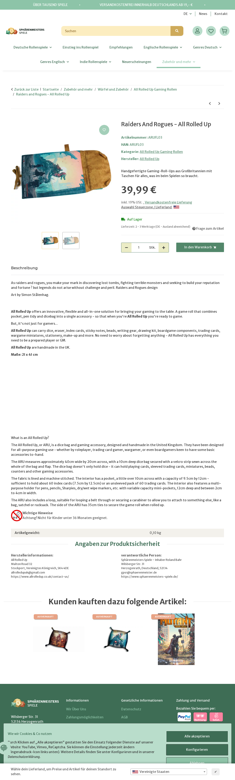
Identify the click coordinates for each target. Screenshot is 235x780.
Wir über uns (76, 709)
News (203, 14)
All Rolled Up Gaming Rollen (161, 152)
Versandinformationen (84, 725)
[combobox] (168, 772)
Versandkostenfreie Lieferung (168, 202)
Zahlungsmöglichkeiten (85, 717)
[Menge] (138, 247)
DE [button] (186, 14)
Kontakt (221, 14)
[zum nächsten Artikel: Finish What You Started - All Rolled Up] (219, 104)
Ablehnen (193, 762)
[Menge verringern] (126, 247)
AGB (124, 717)
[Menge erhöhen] (164, 247)
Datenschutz (131, 709)
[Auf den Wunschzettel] (104, 130)
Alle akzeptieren (193, 739)
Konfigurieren (194, 750)
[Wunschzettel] (211, 30)
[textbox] (169, 772)
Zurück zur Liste (26, 89)
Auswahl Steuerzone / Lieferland (150, 207)
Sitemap (127, 725)
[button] (197, 30)
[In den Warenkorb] (14, 118)
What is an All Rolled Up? (30, 438)
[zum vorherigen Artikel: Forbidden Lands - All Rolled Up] (210, 104)
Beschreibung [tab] (24, 268)
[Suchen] (116, 31)
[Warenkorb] (224, 30)
